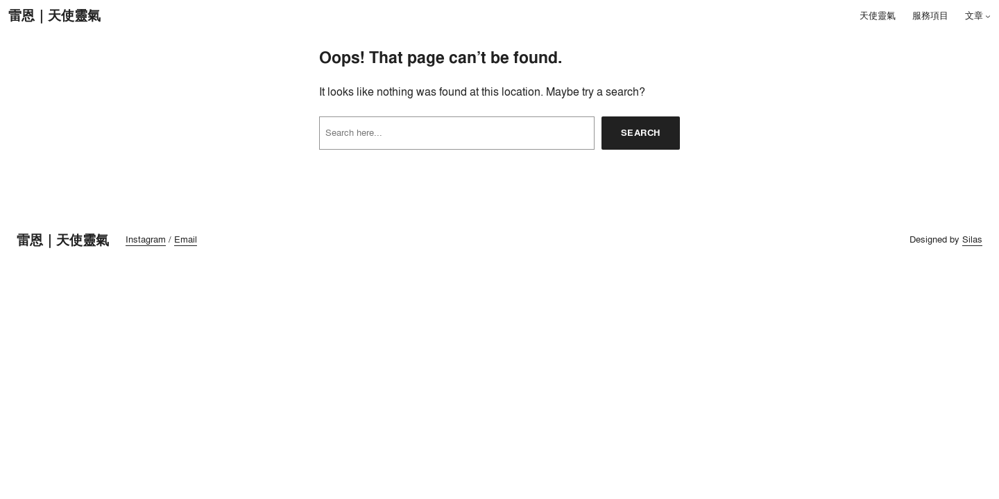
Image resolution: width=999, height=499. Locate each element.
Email (185, 239)
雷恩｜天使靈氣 (54, 15)
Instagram (146, 239)
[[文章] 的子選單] (988, 16)
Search (640, 132)
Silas (972, 239)
